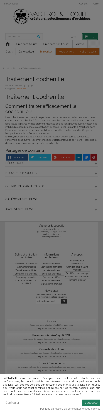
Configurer (12, 402)
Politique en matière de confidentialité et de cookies (70, 408)
